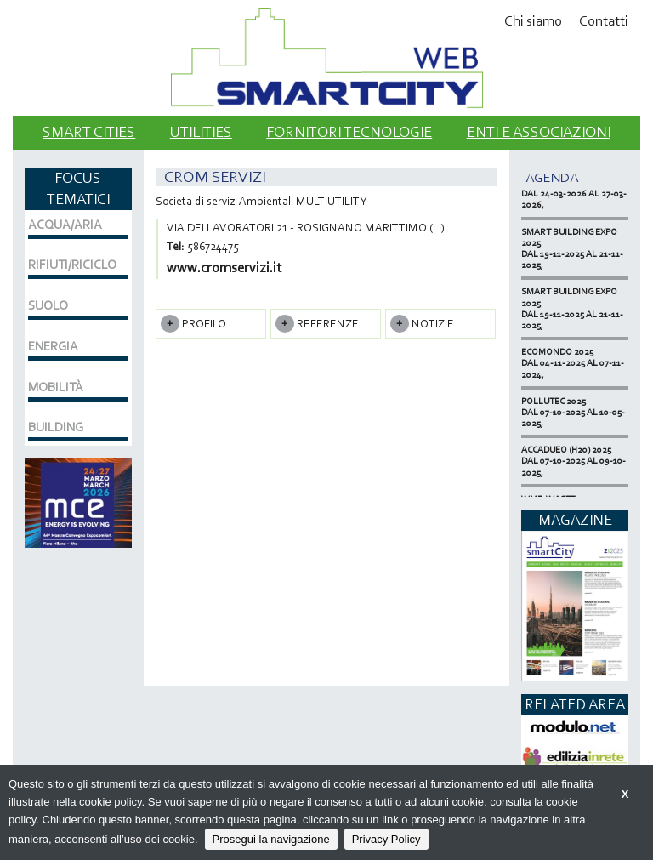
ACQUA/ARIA (65, 224)
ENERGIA (53, 346)
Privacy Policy (386, 839)
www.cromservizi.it (224, 267)
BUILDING (55, 427)
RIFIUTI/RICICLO (72, 264)
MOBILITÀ (55, 387)
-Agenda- (551, 177)
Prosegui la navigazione (271, 839)
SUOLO (48, 305)
